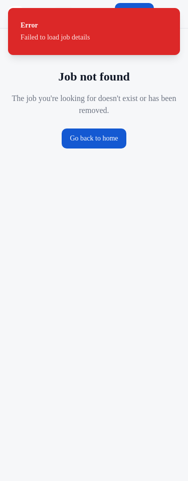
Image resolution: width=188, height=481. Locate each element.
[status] (94, 31)
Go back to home (94, 138)
